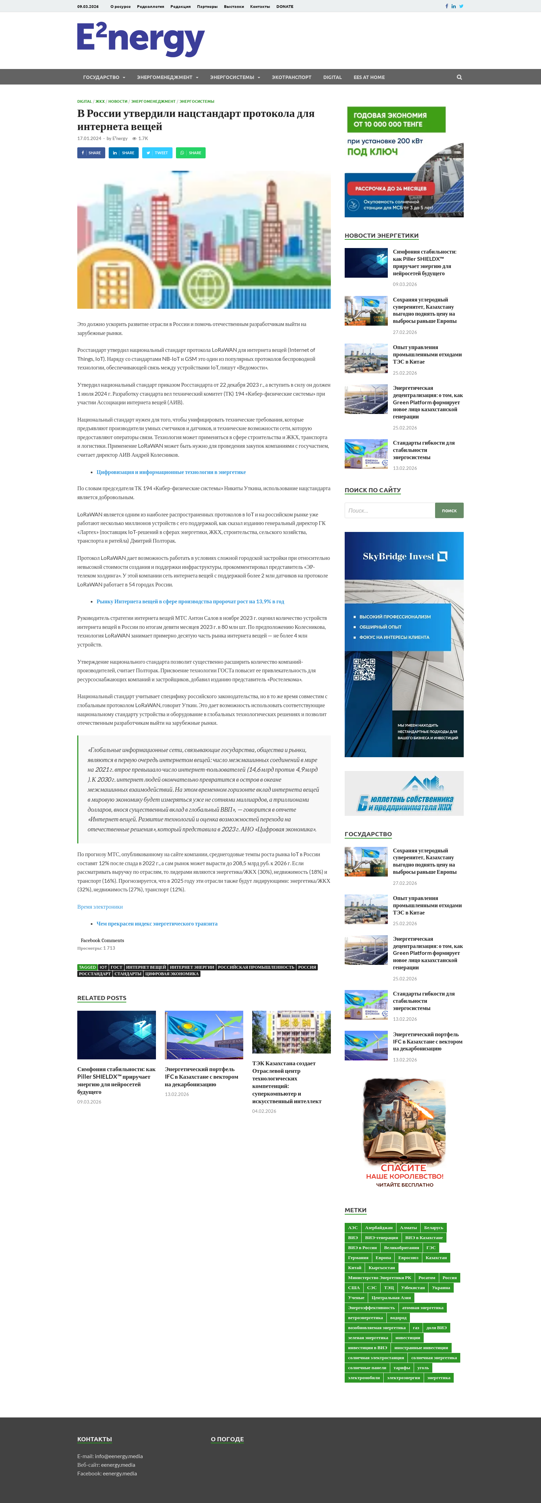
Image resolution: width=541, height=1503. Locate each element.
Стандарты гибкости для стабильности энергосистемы (424, 449)
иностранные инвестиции (421, 1347)
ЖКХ (100, 101)
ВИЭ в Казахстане (424, 1237)
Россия (307, 967)
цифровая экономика (172, 973)
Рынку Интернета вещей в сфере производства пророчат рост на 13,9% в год (190, 601)
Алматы (408, 1227)
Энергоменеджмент (165, 77)
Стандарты (128, 973)
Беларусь (433, 1227)
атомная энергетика (423, 1307)
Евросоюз (408, 1257)
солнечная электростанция (376, 1357)
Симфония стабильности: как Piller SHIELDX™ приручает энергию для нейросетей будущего (116, 1080)
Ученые (356, 1297)
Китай (354, 1267)
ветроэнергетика (365, 1317)
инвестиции (407, 1337)
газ (416, 1327)
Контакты (260, 6)
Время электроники (100, 906)
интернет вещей (146, 967)
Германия (358, 1257)
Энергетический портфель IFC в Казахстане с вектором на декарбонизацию (201, 1076)
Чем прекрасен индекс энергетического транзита (157, 923)
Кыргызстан (381, 1267)
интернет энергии (192, 967)
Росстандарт (95, 973)
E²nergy (120, 138)
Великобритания (401, 1247)
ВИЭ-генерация (381, 1237)
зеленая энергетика (368, 1337)
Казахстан (436, 1257)
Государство (101, 77)
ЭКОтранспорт (292, 77)
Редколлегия (150, 6)
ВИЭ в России (362, 1247)
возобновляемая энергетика (377, 1327)
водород (398, 1317)
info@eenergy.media (119, 1456)
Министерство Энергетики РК (379, 1277)
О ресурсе (120, 6)
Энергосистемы (232, 77)
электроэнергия (403, 1377)
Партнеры (207, 6)
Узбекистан (413, 1287)
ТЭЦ (389, 1287)
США (354, 1287)
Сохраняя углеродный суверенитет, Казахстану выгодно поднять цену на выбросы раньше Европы (425, 310)
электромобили (364, 1377)
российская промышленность (256, 967)
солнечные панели (367, 1367)
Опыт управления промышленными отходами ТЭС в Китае (427, 354)
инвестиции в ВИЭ (367, 1347)
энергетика (439, 1377)
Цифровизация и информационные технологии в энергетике (171, 471)
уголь (423, 1367)
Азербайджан (379, 1227)
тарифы (402, 1367)
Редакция (180, 6)
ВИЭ (353, 1237)
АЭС (353, 1227)
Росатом (427, 1277)
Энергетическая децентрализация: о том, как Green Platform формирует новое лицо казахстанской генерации (428, 401)
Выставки (234, 6)
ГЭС (431, 1247)
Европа (383, 1257)
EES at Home (369, 77)
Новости (117, 101)
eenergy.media (118, 1464)
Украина (441, 1287)
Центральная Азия (391, 1297)
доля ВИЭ (436, 1327)
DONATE (284, 6)
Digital (332, 77)
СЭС (372, 1287)
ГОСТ (116, 967)
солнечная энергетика (434, 1357)
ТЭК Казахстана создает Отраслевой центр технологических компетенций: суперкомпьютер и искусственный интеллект (287, 1082)
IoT (103, 967)
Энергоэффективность (371, 1307)
